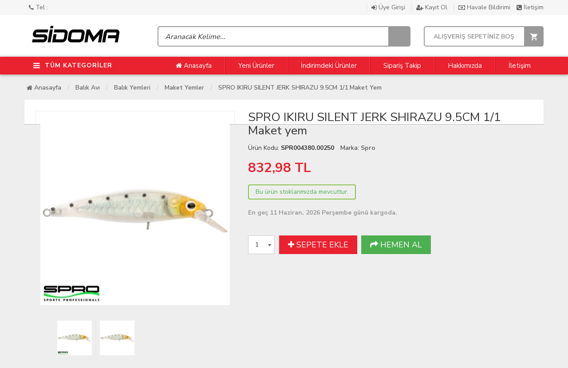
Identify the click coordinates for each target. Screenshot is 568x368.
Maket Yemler (184, 87)
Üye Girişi (389, 7)
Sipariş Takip (402, 65)
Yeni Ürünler (256, 65)
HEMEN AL (396, 244)
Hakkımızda (465, 65)
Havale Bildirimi (485, 7)
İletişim (530, 7)
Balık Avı (87, 87)
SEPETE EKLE (318, 244)
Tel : (38, 7)
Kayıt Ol (432, 7)
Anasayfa (194, 65)
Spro (368, 148)
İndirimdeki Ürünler (329, 65)
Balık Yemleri (132, 87)
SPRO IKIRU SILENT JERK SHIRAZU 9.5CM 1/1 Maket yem (300, 87)
